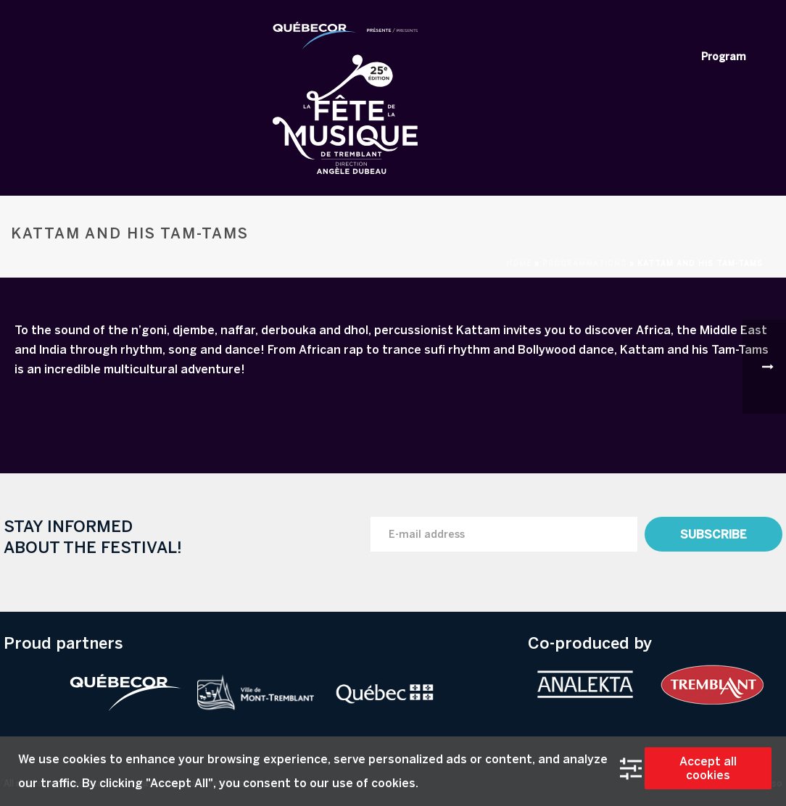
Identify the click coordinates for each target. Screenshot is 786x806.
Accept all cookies (708, 768)
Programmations (584, 263)
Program (723, 57)
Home (518, 263)
